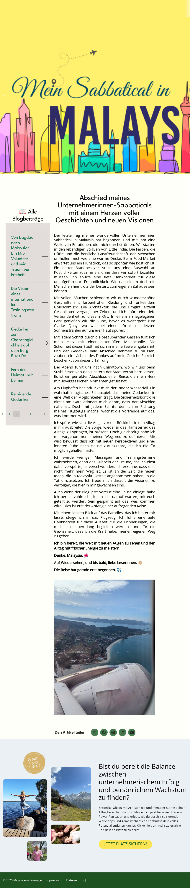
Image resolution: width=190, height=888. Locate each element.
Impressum (54, 880)
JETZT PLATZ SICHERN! (125, 844)
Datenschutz (75, 880)
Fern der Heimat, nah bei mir (22, 375)
